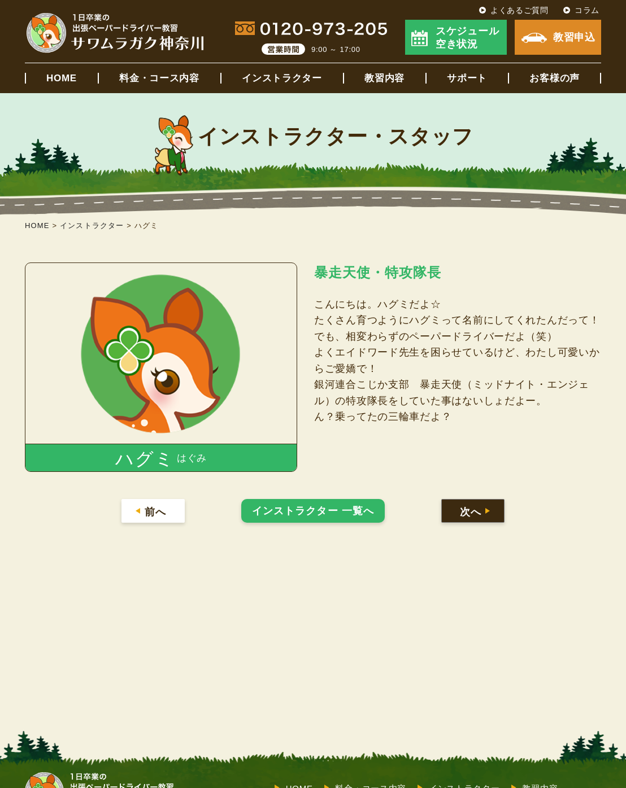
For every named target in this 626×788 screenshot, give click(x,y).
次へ (470, 512)
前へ (155, 512)
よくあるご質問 (519, 10)
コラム (587, 10)
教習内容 (384, 78)
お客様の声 (554, 78)
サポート (467, 78)
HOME (61, 78)
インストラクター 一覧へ (313, 510)
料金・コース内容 (159, 78)
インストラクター (282, 78)
